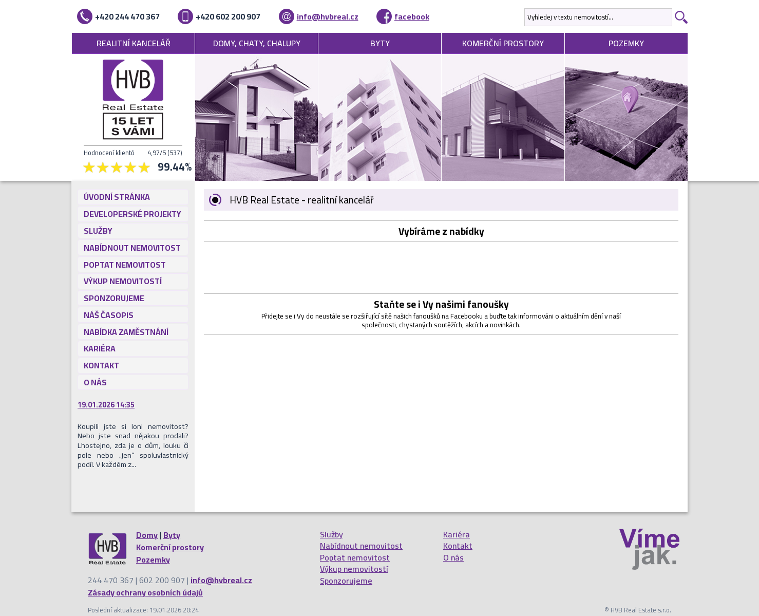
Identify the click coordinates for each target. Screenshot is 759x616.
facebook (411, 16)
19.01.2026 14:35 (106, 404)
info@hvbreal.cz (327, 16)
